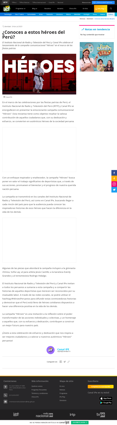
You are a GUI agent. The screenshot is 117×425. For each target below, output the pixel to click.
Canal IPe (52, 2)
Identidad (77, 14)
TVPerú (14, 2)
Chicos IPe (72, 8)
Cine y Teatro (19, 14)
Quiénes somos (37, 386)
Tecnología (8, 14)
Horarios (60, 8)
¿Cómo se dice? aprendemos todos (103, 2)
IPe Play (62, 397)
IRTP (5, 2)
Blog (34, 8)
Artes (41, 14)
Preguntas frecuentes (39, 390)
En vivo (62, 386)
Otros (95, 14)
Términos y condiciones (40, 393)
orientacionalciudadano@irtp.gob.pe (22, 402)
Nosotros (47, 8)
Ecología (86, 14)
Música (68, 14)
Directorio (63, 400)
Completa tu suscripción (100, 387)
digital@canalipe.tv (63, 351)
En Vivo (85, 8)
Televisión (49, 14)
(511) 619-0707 (14, 395)
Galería (102, 14)
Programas (20, 8)
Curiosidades (31, 14)
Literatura (59, 14)
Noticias (82, 19)
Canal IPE (63, 349)
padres (110, 14)
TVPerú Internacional (39, 2)
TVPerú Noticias (24, 2)
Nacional (60, 2)
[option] (72, 415)
